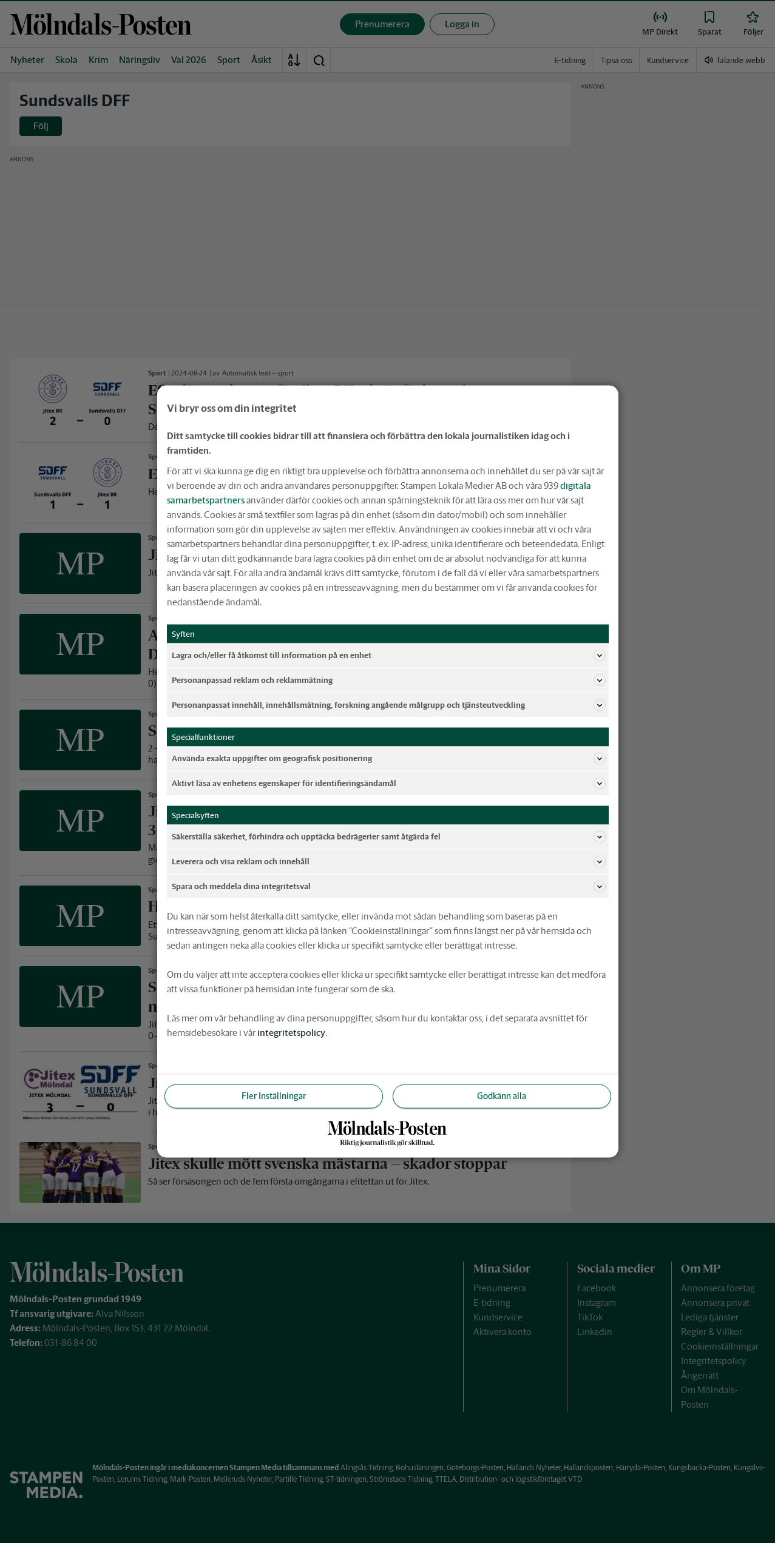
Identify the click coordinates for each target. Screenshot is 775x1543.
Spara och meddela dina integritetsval (389, 887)
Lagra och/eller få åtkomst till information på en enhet (389, 656)
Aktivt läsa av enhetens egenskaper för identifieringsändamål (389, 784)
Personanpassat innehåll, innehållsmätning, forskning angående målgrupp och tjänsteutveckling (389, 705)
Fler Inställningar (274, 1096)
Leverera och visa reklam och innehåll (389, 862)
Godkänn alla (501, 1096)
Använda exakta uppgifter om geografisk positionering (389, 759)
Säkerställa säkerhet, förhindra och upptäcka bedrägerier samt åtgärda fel (389, 837)
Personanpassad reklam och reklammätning (389, 680)
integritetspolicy (291, 1032)
